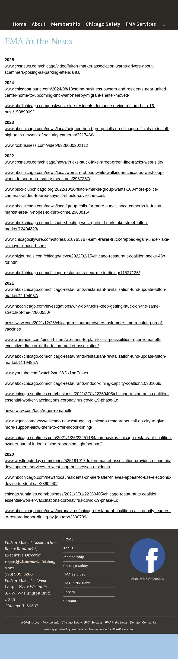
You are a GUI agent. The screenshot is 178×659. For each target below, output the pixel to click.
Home (19, 24)
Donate (69, 592)
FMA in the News (77, 583)
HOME (68, 539)
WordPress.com (122, 629)
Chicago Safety (103, 24)
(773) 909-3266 (19, 574)
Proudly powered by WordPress (65, 629)
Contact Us (72, 601)
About (38, 24)
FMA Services (141, 24)
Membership (65, 24)
